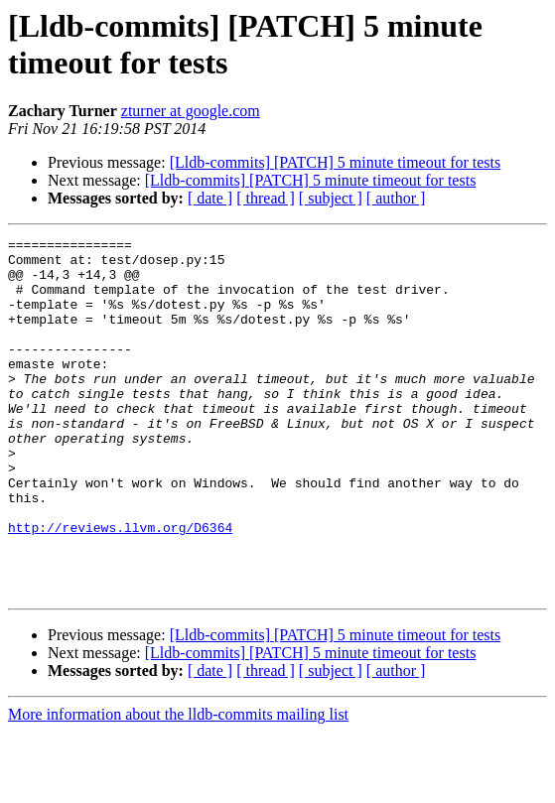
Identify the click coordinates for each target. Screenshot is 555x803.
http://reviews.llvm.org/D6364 (120, 587)
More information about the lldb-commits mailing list (178, 785)
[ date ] (210, 198)
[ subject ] (330, 198)
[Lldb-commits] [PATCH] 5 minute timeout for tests (335, 162)
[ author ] (396, 198)
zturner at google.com (190, 110)
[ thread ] (265, 198)
